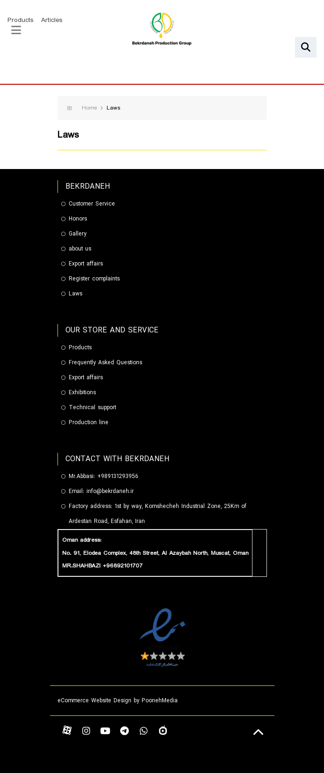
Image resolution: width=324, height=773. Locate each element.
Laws (75, 293)
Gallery (77, 233)
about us (80, 248)
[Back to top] (259, 732)
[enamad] (162, 636)
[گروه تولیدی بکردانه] (162, 30)
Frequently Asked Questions (105, 362)
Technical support (92, 407)
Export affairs (86, 263)
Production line (88, 422)
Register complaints (94, 278)
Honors (78, 218)
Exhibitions (82, 392)
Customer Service (92, 203)
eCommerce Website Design (94, 700)
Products (20, 20)
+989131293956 (117, 476)
